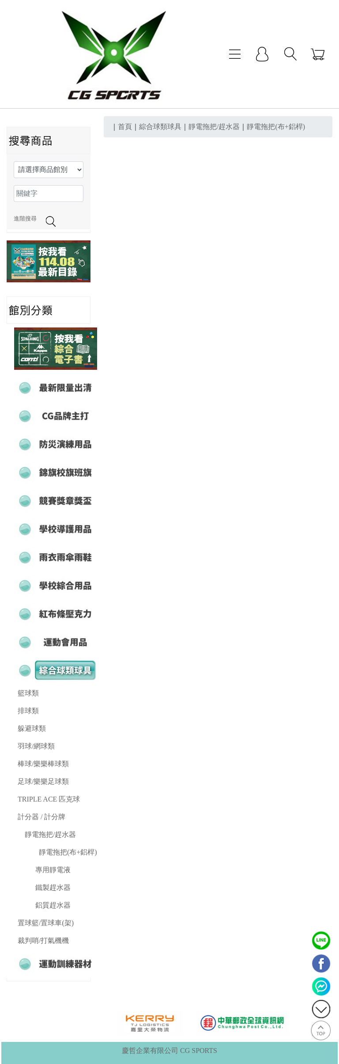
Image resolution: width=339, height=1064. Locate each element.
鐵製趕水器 (53, 887)
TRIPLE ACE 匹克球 (49, 799)
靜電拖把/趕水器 (50, 834)
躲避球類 (32, 728)
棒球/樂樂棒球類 (43, 764)
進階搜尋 (25, 219)
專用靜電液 (53, 870)
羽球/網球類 (36, 746)
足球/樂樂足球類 (43, 781)
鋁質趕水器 (53, 905)
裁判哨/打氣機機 (43, 940)
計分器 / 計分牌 (41, 817)
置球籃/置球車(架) (46, 923)
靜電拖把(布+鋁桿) (68, 852)
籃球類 (28, 693)
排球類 (28, 710)
